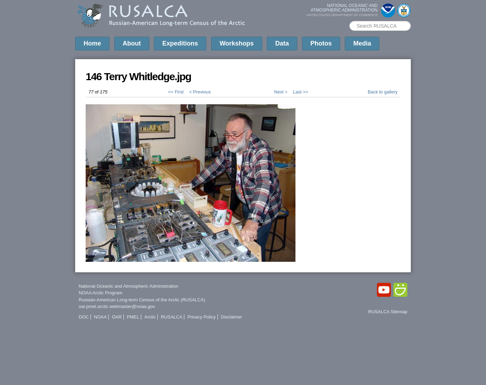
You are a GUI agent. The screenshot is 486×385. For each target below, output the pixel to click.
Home (92, 43)
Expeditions (180, 43)
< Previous (200, 91)
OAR (117, 317)
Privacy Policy (201, 317)
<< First (176, 91)
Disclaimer (231, 317)
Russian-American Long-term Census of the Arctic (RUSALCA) (142, 299)
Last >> (300, 91)
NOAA (100, 317)
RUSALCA (171, 317)
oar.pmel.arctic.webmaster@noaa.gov (117, 306)
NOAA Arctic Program (100, 292)
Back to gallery (383, 91)
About (132, 43)
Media (362, 43)
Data (282, 43)
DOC (84, 317)
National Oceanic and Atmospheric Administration (128, 286)
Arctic (150, 317)
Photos (321, 43)
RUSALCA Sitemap (387, 311)
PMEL (133, 317)
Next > (280, 91)
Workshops (237, 43)
